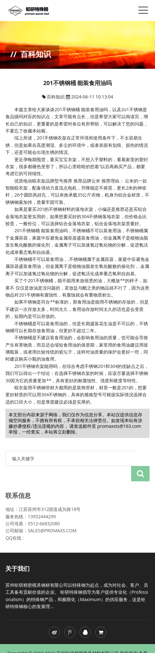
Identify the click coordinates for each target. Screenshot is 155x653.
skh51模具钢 (106, 644)
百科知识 (56, 97)
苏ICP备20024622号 (42, 644)
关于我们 (17, 553)
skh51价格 (132, 644)
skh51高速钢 (78, 644)
